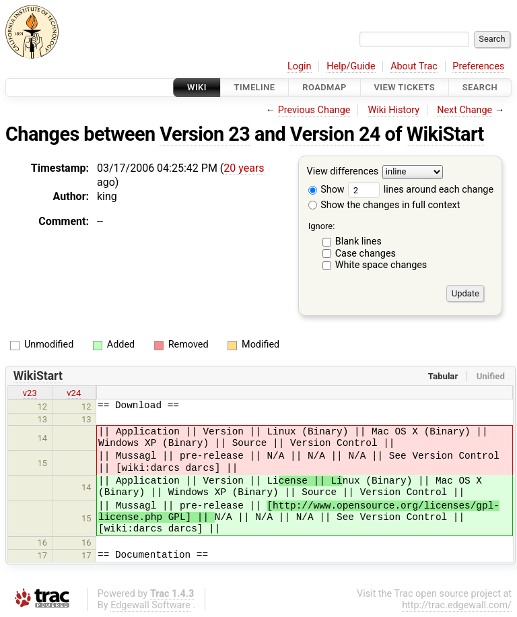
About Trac (414, 66)
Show (326, 189)
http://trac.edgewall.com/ (457, 605)
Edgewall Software (150, 605)
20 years (243, 168)
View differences (343, 172)
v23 (30, 393)
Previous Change (314, 110)
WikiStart (445, 134)
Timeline (254, 87)
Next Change (464, 110)
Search (479, 87)
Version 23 (205, 134)
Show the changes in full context (384, 205)
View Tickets (404, 87)
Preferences (478, 66)
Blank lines (358, 241)
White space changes (381, 265)
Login (299, 66)
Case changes (365, 253)
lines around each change (420, 189)
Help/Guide (350, 66)
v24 (74, 393)
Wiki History (393, 110)
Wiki (197, 87)
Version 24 (335, 134)
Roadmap (324, 87)
